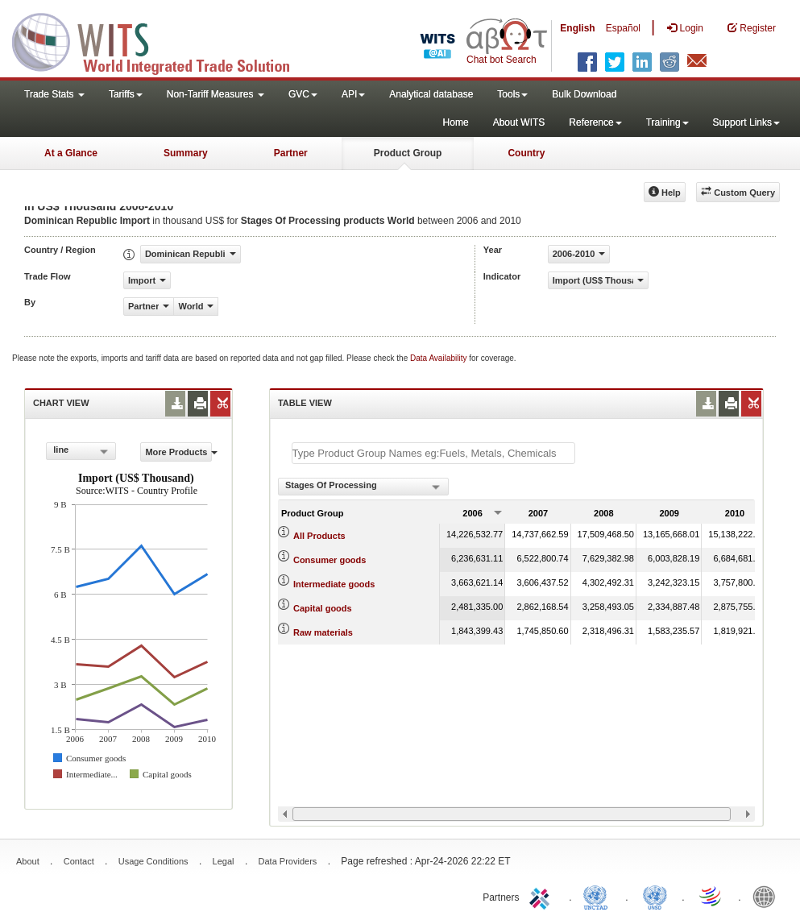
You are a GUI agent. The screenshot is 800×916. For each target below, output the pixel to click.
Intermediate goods (334, 584)
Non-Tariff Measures (215, 94)
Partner (291, 153)
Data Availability (439, 358)
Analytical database (431, 94)
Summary (186, 153)
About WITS (519, 122)
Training (667, 122)
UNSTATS (655, 896)
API (353, 94)
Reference (595, 122)
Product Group (408, 153)
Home (456, 122)
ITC (542, 896)
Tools (512, 94)
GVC (302, 94)
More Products (178, 452)
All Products (319, 536)
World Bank (768, 896)
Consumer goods (329, 560)
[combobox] (81, 451)
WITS (161, 40)
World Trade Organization (711, 896)
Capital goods (322, 608)
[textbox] (433, 453)
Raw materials (323, 632)
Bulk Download (584, 94)
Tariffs (126, 94)
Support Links (746, 122)
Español (623, 28)
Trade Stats (54, 94)
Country (526, 153)
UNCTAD (598, 896)
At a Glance (70, 153)
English (577, 28)
